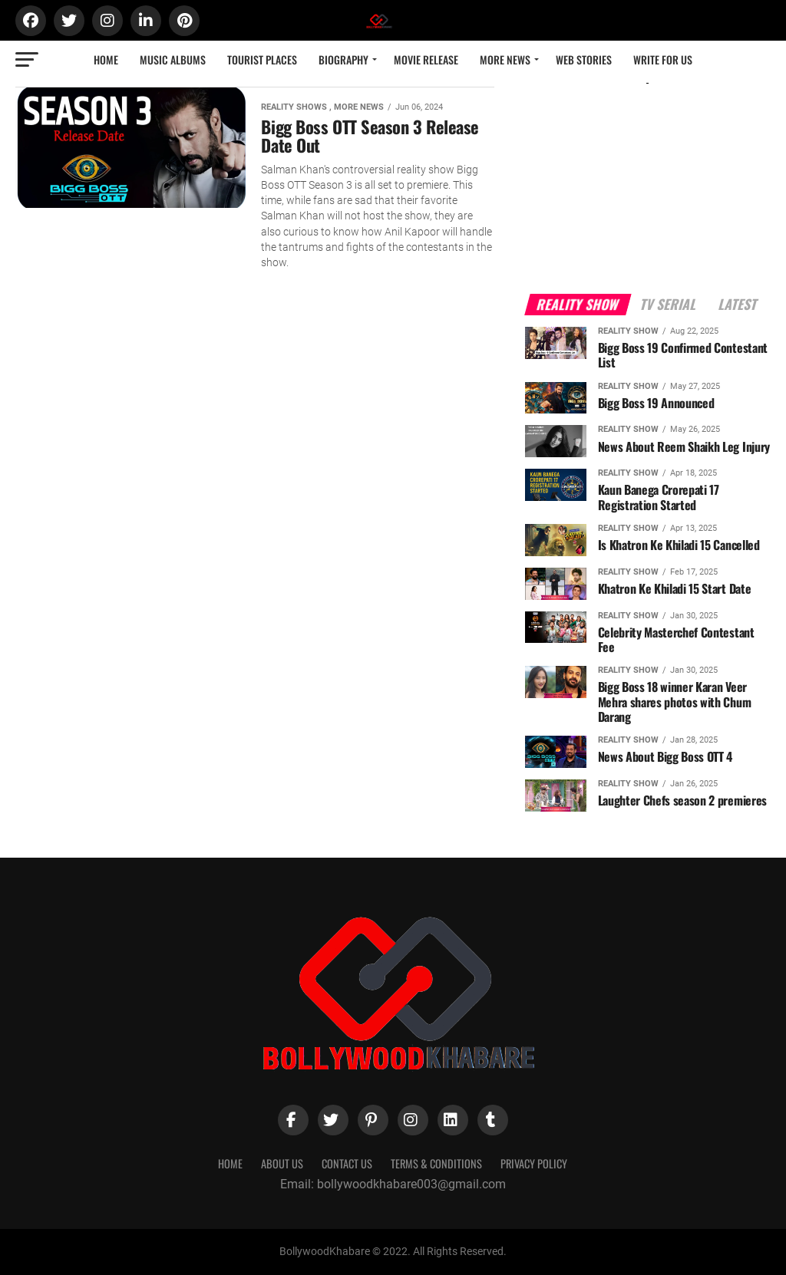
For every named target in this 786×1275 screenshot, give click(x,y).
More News (505, 59)
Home (106, 59)
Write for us (662, 59)
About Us (282, 1163)
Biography (343, 59)
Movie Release (426, 59)
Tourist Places (262, 59)
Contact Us (347, 1163)
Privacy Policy (533, 1163)
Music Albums (173, 59)
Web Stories (584, 59)
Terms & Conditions (436, 1163)
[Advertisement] (648, 175)
